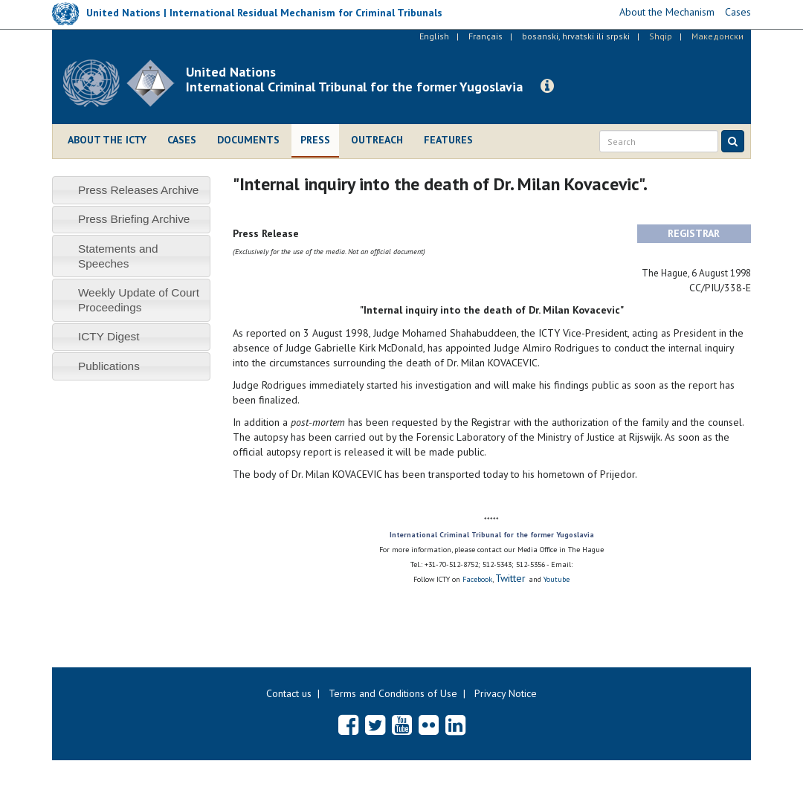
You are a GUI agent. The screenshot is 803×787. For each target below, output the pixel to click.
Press (315, 139)
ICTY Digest (109, 336)
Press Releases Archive (138, 190)
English (434, 36)
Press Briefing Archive (134, 219)
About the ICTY (107, 139)
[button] (547, 86)
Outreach (377, 139)
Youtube (557, 579)
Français (485, 36)
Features (448, 139)
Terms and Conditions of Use (393, 693)
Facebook (477, 579)
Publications (109, 366)
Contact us (289, 693)
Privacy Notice (505, 693)
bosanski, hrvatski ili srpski (576, 36)
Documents (248, 139)
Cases (181, 139)
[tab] (131, 190)
